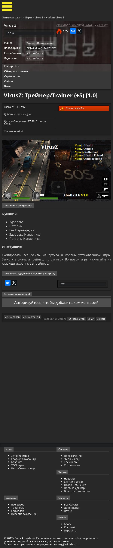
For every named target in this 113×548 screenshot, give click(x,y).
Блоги (68, 524)
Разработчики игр (23, 468)
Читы (7, 86)
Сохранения (72, 465)
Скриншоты (12, 76)
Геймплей (17, 511)
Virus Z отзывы (31, 317)
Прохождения (73, 456)
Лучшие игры (20, 456)
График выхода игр (23, 459)
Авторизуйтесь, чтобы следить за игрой (82, 24)
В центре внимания (77, 491)
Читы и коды (72, 459)
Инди (91, 318)
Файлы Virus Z (55, 17)
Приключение (45, 43)
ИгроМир (70, 530)
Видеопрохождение (24, 514)
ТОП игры (17, 465)
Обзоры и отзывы (16, 71)
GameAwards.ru (12, 17)
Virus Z (39, 17)
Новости (69, 478)
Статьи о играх (73, 481)
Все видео (17, 504)
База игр (17, 462)
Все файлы (71, 504)
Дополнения (72, 507)
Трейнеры (70, 462)
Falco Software (34, 53)
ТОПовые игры (76, 318)
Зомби (101, 318)
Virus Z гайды (12, 317)
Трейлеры (17, 507)
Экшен (30, 43)
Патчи (68, 511)
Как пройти (11, 66)
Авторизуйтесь (27, 302)
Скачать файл (72, 108)
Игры (28, 17)
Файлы (8, 81)
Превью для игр (74, 488)
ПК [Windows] (34, 48)
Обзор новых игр (75, 485)
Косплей (69, 527)
